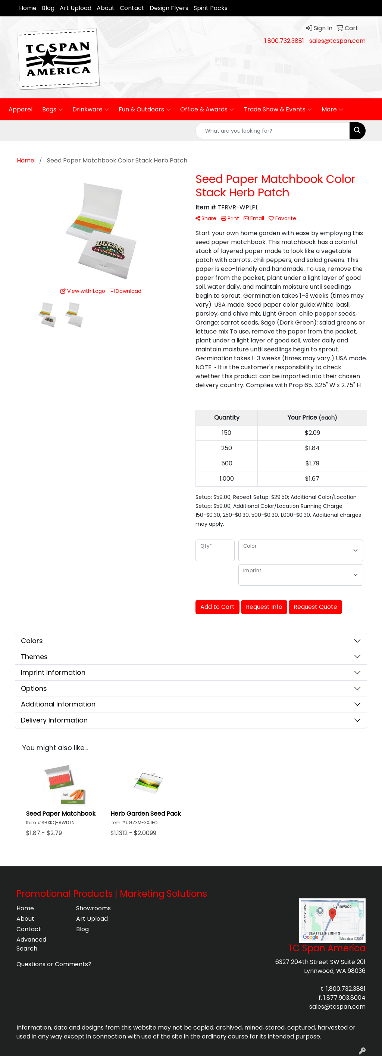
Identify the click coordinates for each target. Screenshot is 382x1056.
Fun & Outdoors (144, 109)
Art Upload (75, 8)
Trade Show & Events (278, 109)
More (332, 109)
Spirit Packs (211, 8)
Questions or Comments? (53, 964)
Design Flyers (169, 8)
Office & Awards (207, 109)
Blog (48, 8)
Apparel (20, 109)
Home (28, 8)
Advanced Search (31, 944)
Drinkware (90, 109)
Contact (132, 8)
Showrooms (93, 908)
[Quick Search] (272, 130)
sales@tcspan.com (337, 41)
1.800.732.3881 (284, 41)
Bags (52, 109)
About (106, 8)
